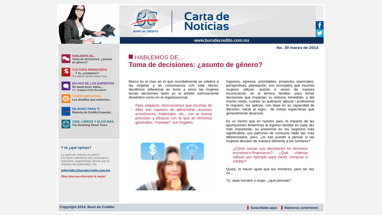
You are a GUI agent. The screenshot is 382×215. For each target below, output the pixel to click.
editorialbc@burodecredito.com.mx (85, 170)
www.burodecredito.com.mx (221, 40)
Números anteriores (301, 208)
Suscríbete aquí (263, 208)
